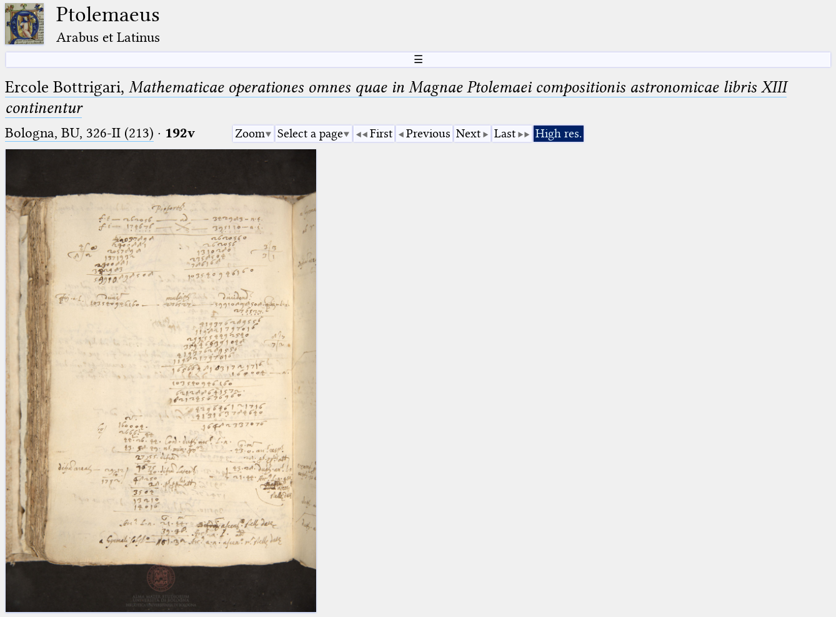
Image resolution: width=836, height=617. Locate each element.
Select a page (310, 133)
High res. (558, 133)
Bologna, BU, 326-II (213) (79, 132)
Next (468, 133)
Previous (428, 133)
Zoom (250, 133)
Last (504, 133)
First (381, 133)
